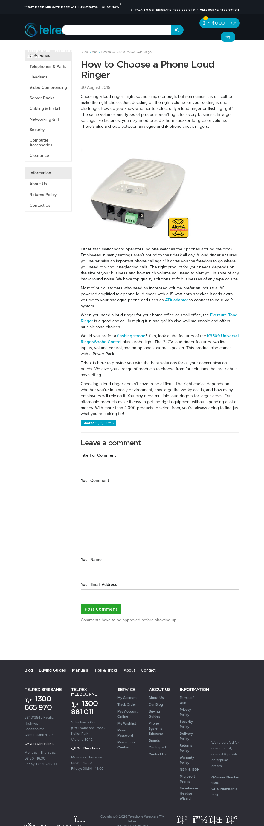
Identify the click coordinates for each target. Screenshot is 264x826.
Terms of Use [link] (187, 700)
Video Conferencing (48, 87)
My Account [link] (127, 697)
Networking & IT (45, 119)
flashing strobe (130, 336)
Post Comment (101, 609)
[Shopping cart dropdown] (234, 23)
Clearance (238, 50)
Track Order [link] (126, 704)
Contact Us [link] (158, 754)
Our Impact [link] (157, 747)
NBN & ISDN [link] (190, 769)
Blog (29, 670)
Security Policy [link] (186, 724)
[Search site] (177, 30)
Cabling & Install (45, 108)
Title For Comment (98, 455)
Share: (99, 423)
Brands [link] (154, 740)
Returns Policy (43, 195)
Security (185, 50)
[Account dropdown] (228, 37)
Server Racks (42, 98)
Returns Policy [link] (186, 748)
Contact (148, 670)
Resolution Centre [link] (126, 745)
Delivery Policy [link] (186, 736)
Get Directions (39, 743)
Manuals (80, 670)
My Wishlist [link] (126, 723)
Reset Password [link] (125, 733)
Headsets (64, 50)
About (129, 670)
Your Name (91, 560)
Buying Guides (52, 670)
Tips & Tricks (106, 670)
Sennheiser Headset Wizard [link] (189, 793)
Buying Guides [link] (154, 714)
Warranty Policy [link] (187, 760)
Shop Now (112, 7)
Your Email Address (99, 585)
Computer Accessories (41, 142)
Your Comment (95, 481)
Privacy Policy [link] (185, 712)
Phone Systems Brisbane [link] (156, 728)
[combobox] (116, 30)
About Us (38, 184)
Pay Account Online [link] (127, 714)
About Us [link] (156, 697)
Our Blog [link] (156, 704)
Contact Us (40, 205)
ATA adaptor (176, 300)
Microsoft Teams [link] (187, 779)
